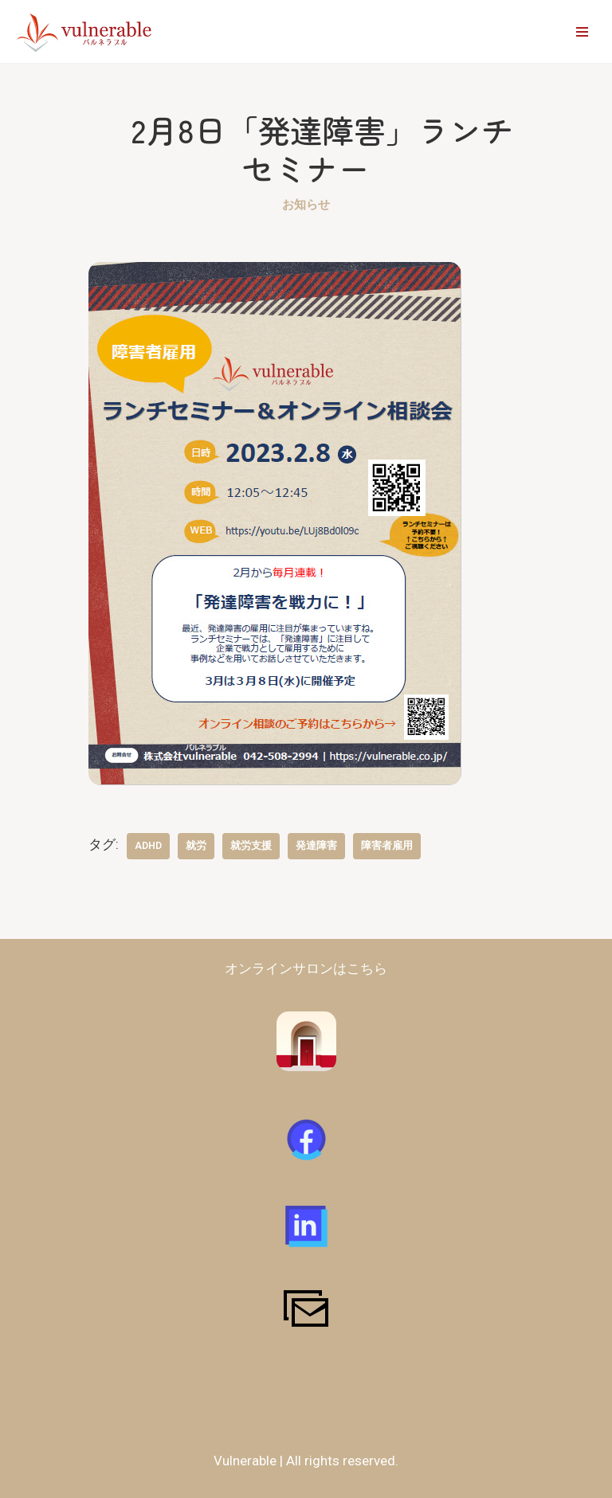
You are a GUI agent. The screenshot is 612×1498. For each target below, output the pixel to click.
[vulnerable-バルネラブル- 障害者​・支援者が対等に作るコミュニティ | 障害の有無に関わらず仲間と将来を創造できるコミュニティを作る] (85, 31)
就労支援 (251, 845)
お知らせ (306, 205)
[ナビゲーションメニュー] (582, 32)
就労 (196, 845)
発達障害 (316, 845)
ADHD (148, 845)
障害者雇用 (387, 845)
